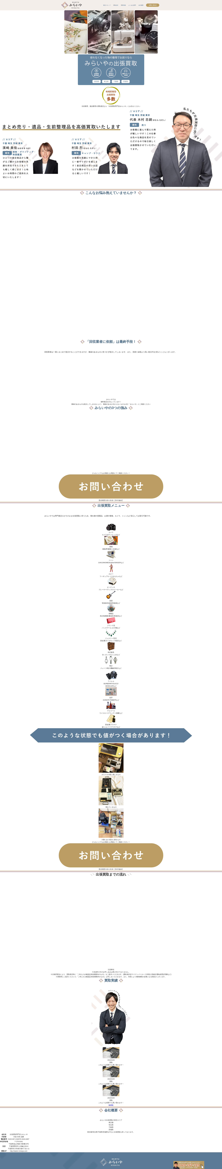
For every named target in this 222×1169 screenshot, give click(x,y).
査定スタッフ (107, 5)
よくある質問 (132, 5)
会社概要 (140, 5)
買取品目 (115, 5)
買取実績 (123, 5)
